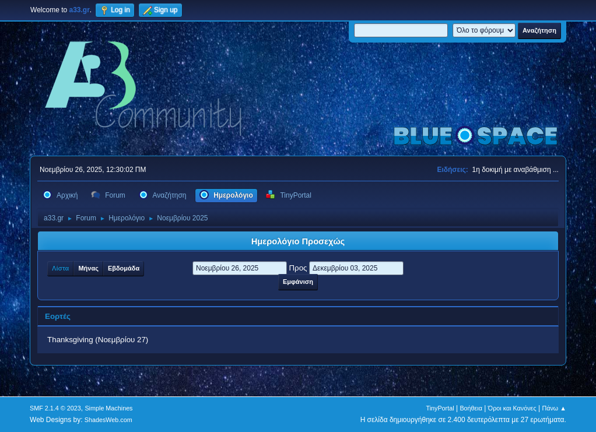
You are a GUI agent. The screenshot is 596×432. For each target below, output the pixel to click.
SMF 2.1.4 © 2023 (55, 408)
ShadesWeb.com (108, 419)
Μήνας (88, 268)
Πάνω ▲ (554, 408)
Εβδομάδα (123, 268)
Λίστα (60, 268)
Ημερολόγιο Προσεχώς (298, 241)
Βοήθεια (471, 408)
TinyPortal (440, 408)
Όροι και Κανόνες (512, 408)
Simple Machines (108, 408)
